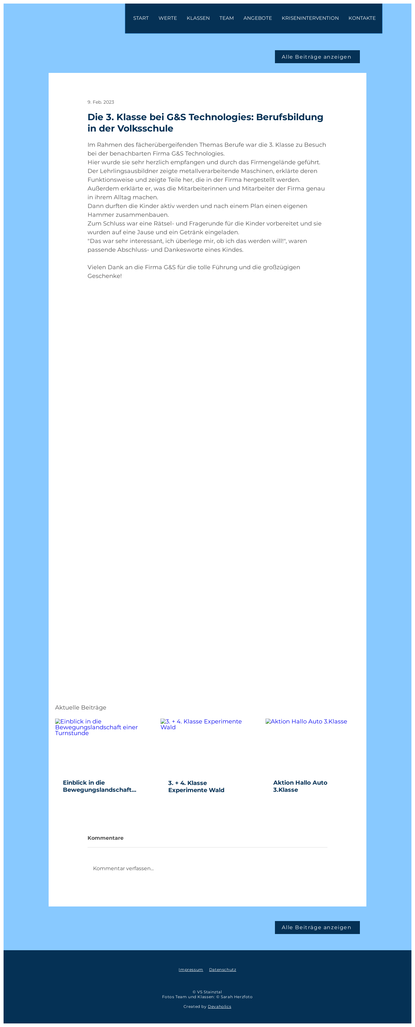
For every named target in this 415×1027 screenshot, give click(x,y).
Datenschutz (222, 969)
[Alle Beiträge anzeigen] (317, 56)
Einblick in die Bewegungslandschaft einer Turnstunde (97, 786)
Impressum (191, 969)
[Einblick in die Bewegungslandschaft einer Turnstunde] (102, 745)
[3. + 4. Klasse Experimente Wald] (207, 745)
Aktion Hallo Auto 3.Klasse (300, 786)
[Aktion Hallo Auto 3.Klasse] (313, 745)
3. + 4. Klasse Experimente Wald (197, 786)
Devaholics (219, 1006)
